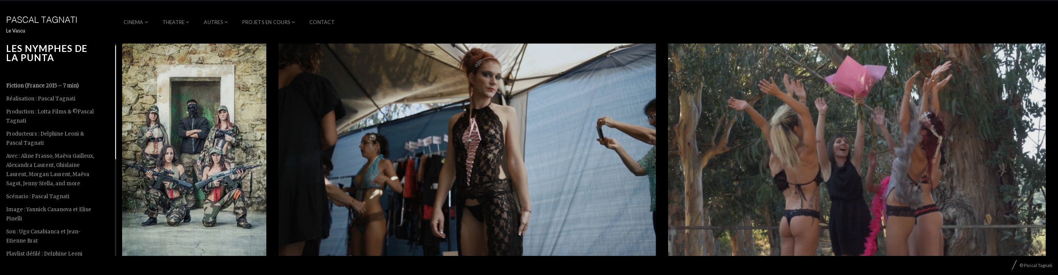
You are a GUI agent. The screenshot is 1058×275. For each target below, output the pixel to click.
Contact (322, 22)
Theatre (174, 22)
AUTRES (213, 22)
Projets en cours (266, 22)
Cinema (133, 22)
